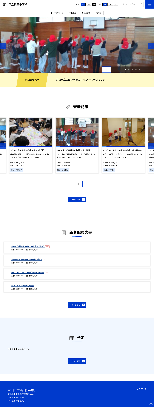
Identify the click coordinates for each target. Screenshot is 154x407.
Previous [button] (3, 46)
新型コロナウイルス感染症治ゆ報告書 (27, 272)
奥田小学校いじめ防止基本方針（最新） (28, 246)
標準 (105, 4)
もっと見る (76, 199)
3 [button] (132, 70)
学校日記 (73, 12)
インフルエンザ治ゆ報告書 (22, 285)
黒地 (94, 4)
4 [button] (136, 70)
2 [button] (128, 70)
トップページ (58, 12)
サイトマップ (141, 388)
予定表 (98, 12)
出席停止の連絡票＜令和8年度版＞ (26, 259)
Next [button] (151, 46)
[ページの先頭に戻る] (151, 404)
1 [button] (125, 70)
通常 (83, 4)
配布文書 (86, 12)
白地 (89, 4)
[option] (77, 45)
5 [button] (139, 70)
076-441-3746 (18, 397)
